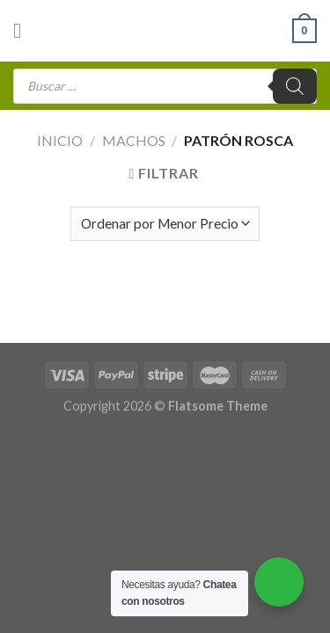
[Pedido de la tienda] (165, 224)
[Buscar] (295, 86)
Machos (133, 140)
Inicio (60, 140)
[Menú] (23, 30)
